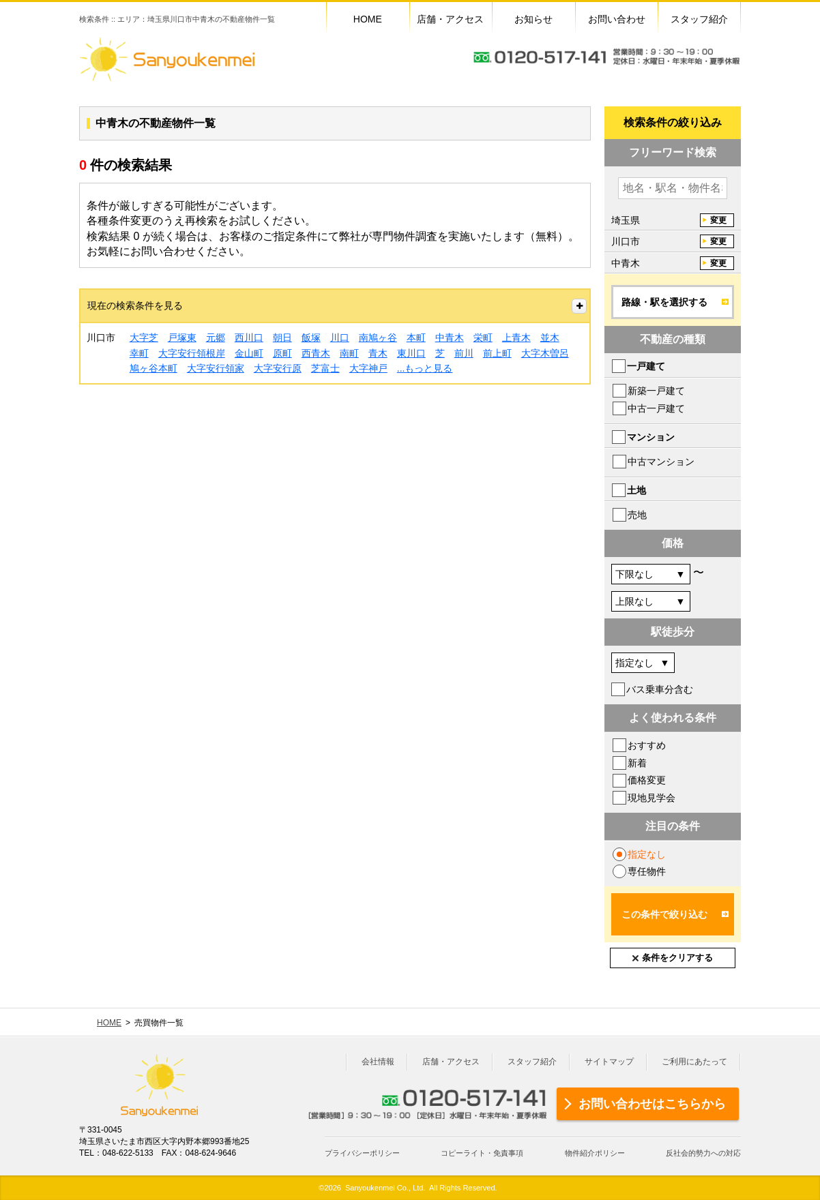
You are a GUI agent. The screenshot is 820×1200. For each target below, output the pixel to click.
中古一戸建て (656, 408)
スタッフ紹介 (532, 1061)
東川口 (411, 353)
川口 (339, 337)
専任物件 (647, 871)
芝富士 (325, 368)
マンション (651, 437)
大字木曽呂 (545, 353)
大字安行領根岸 (191, 353)
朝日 (282, 337)
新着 (637, 763)
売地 (637, 514)
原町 (282, 353)
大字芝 (144, 337)
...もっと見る (425, 368)
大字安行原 (278, 368)
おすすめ (647, 745)
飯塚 (311, 337)
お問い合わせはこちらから (652, 1104)
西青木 (316, 353)
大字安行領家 (215, 368)
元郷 (215, 337)
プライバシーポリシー (362, 1153)
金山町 (249, 353)
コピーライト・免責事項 (482, 1153)
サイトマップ (609, 1061)
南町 (349, 353)
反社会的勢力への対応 (703, 1153)
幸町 (139, 353)
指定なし (647, 854)
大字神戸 (368, 368)
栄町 (483, 337)
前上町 (497, 353)
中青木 (449, 337)
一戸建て (646, 366)
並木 (549, 337)
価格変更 (647, 780)
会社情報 (378, 1061)
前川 (463, 353)
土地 (636, 490)
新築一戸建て (656, 390)
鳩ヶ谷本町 (153, 368)
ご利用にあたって (694, 1061)
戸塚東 (182, 337)
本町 (416, 337)
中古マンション (661, 461)
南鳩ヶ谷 (378, 337)
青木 (377, 353)
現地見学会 (651, 797)
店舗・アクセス (451, 1061)
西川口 (249, 337)
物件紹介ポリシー (595, 1153)
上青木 (516, 337)
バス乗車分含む (659, 689)
